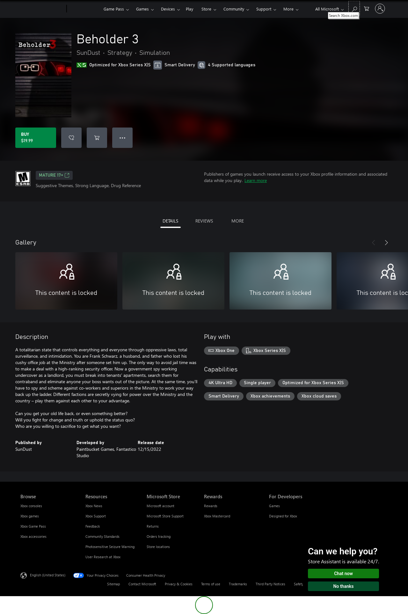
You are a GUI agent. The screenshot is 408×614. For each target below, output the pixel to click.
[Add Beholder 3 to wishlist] (71, 138)
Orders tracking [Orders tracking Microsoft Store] (159, 536)
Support (263, 8)
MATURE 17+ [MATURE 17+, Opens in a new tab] (54, 175)
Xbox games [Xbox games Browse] (29, 516)
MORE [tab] (237, 221)
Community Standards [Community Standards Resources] (102, 536)
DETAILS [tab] (170, 221)
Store (206, 8)
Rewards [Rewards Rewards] (210, 506)
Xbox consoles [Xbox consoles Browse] (31, 506)
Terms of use (210, 584)
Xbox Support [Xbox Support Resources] (95, 516)
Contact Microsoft (142, 584)
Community (233, 8)
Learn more (255, 180)
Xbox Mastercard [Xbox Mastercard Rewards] (217, 516)
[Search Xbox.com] (354, 8)
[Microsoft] (42, 9)
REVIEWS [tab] (204, 221)
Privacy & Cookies (179, 584)
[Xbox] (84, 9)
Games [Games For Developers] (274, 506)
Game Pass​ (114, 8)
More (288, 8)
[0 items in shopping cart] (366, 8)
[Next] (386, 242)
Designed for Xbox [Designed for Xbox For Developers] (283, 516)
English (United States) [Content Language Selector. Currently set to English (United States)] (47, 575)
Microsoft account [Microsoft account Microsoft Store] (160, 506)
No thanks (343, 586)
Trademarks (238, 584)
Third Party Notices (270, 584)
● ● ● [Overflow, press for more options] (123, 137)
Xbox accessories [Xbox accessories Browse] (33, 536)
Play (189, 8)
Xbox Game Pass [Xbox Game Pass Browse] (33, 526)
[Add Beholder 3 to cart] (97, 138)
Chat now (343, 573)
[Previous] (373, 242)
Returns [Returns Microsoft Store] (153, 526)
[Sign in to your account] (380, 8)
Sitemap (113, 584)
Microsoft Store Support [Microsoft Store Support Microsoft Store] (165, 516)
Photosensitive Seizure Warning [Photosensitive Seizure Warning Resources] (110, 547)
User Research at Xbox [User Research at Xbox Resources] (102, 557)
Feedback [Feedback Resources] (92, 526)
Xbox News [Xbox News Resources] (93, 506)
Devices (168, 8)
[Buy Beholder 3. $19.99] (35, 138)
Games (142, 8)
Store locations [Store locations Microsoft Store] (158, 547)
